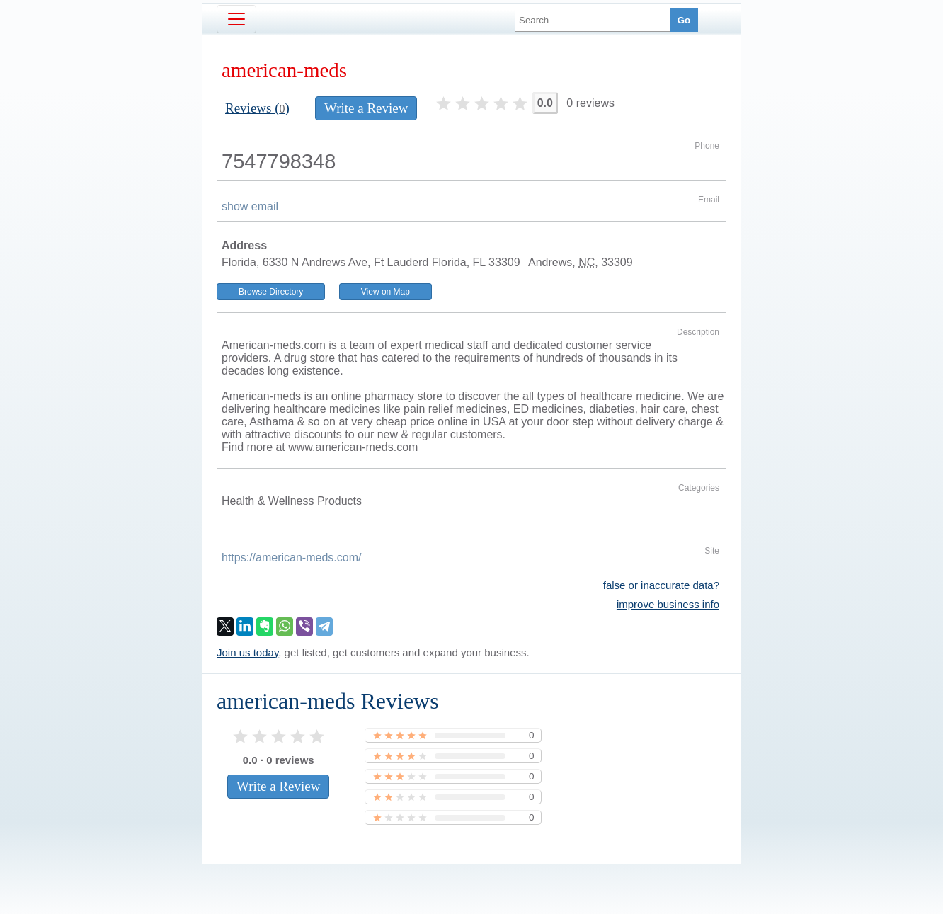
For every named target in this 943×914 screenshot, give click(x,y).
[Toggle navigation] (236, 19)
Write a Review (366, 108)
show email (250, 206)
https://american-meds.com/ (291, 558)
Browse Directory (271, 292)
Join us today (247, 652)
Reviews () (257, 108)
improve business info (668, 604)
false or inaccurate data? (661, 585)
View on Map (385, 292)
